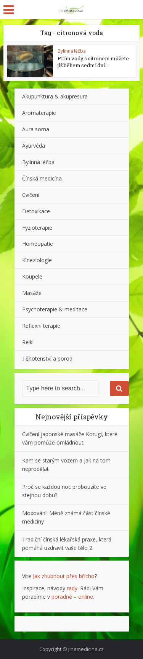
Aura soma (35, 129)
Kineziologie (37, 260)
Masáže (32, 292)
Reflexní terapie (41, 325)
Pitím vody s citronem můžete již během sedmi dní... (93, 62)
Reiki (28, 342)
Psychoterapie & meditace (54, 309)
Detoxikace (36, 211)
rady (72, 588)
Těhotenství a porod (47, 358)
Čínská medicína (42, 178)
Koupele (32, 276)
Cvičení (30, 194)
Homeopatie (37, 243)
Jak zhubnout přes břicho (64, 576)
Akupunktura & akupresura (55, 96)
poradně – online (72, 596)
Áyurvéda (33, 145)
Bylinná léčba (72, 51)
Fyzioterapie (37, 227)
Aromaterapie (39, 112)
